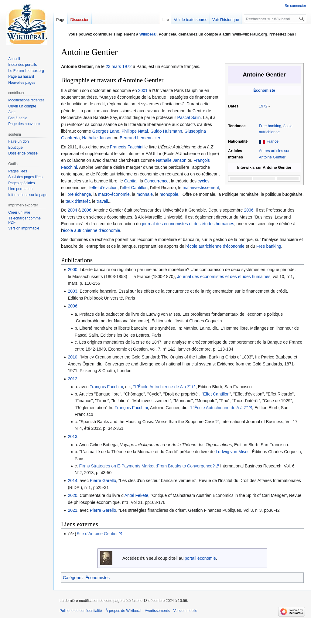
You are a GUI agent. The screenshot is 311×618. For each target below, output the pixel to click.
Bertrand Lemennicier (140, 137)
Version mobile (185, 610)
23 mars (113, 66)
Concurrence (156, 180)
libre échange (78, 194)
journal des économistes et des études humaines (188, 223)
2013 (72, 436)
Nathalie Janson (97, 137)
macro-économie (113, 194)
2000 (72, 269)
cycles (204, 180)
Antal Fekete (137, 495)
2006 (86, 210)
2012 (72, 378)
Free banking (270, 126)
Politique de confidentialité (81, 610)
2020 (72, 495)
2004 (72, 210)
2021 (72, 510)
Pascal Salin (189, 117)
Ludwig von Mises (232, 451)
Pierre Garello (103, 480)
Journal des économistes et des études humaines (223, 276)
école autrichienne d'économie (91, 230)
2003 (72, 291)
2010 (72, 357)
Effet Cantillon (216, 394)
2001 (143, 90)
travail (102, 201)
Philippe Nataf (134, 131)
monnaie (144, 194)
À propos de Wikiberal (123, 610)
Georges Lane (105, 131)
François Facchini (126, 146)
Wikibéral (148, 34)
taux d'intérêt (78, 201)
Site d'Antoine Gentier (97, 533)
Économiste (264, 90)
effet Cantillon (135, 187)
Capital (131, 180)
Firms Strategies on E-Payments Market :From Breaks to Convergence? (147, 466)
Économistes (97, 577)
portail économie (200, 557)
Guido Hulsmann (166, 131)
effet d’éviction (104, 187)
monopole (169, 194)
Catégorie (72, 577)
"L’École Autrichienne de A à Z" (162, 386)
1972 (263, 106)
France (273, 141)
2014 (72, 480)
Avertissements (157, 610)
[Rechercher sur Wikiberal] (275, 19)
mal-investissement (201, 187)
